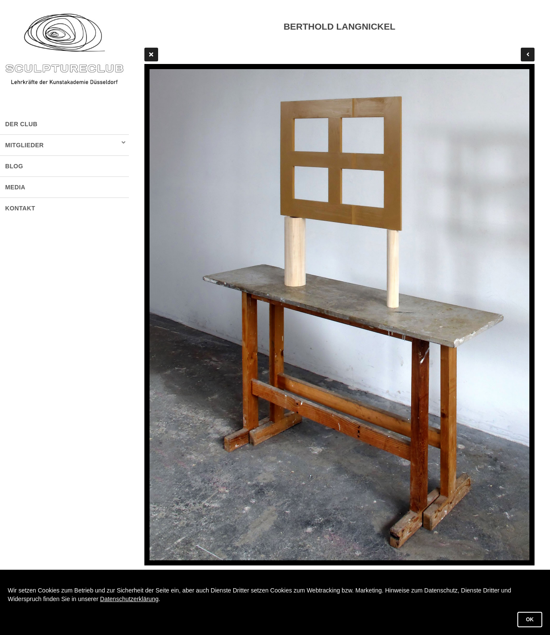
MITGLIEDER (24, 145)
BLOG (14, 166)
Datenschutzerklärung (129, 599)
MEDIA (15, 187)
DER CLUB (21, 124)
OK (530, 620)
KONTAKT (20, 208)
